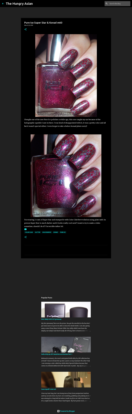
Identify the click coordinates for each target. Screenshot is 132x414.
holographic (46, 232)
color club (29, 232)
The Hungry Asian (19, 3)
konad (56, 232)
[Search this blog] (119, 3)
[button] (25, 29)
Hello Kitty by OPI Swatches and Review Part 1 (56, 354)
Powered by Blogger (66, 411)
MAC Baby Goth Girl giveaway (51, 319)
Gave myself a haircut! (48, 389)
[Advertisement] (66, 275)
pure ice (62, 232)
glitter (37, 232)
